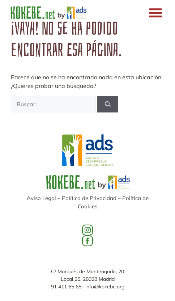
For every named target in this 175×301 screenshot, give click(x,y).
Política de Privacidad (89, 198)
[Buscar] (107, 104)
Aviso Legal (41, 198)
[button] (155, 12)
